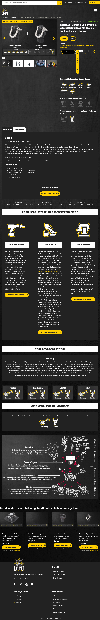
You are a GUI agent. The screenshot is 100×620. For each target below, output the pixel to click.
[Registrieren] (78, 2)
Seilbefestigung (14, 17)
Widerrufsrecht (58, 605)
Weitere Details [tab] (19, 129)
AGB (54, 596)
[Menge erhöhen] (73, 51)
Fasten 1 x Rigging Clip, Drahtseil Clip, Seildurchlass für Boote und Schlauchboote (88, 537)
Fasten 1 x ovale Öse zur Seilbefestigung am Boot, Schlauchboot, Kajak (61, 536)
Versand (18, 599)
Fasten (6, 17)
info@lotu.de (57, 578)
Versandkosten (16, 550)
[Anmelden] (68, 2)
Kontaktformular (58, 571)
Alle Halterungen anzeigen (18, 295)
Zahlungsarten (20, 596)
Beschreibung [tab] (7, 129)
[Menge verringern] (73, 53)
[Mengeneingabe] (66, 52)
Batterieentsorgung (59, 612)
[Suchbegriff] (29, 3)
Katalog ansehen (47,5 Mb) (50, 193)
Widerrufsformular (59, 609)
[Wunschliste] (86, 2)
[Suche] (59, 3)
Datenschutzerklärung (60, 599)
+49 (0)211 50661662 (60, 575)
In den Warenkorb (78, 61)
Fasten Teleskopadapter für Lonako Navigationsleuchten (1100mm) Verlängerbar (37, 536)
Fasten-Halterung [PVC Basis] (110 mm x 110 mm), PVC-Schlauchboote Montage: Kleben (10, 537)
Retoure (18, 602)
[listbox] (11, 519)
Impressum (57, 602)
